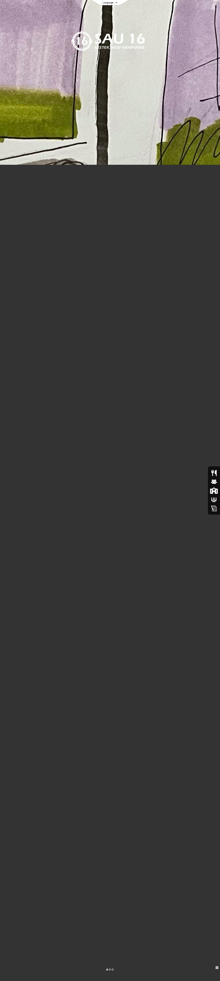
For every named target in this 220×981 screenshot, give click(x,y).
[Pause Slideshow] (217, 967)
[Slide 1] (107, 970)
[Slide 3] (113, 970)
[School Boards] (214, 499)
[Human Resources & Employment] (214, 481)
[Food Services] (214, 473)
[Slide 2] (110, 970)
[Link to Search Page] (188, 7)
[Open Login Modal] (200, 7)
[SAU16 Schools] (214, 490)
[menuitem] (38, 18)
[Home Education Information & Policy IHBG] (214, 508)
